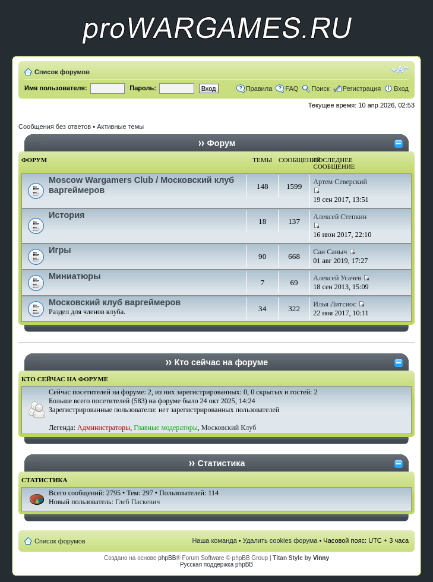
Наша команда (214, 540)
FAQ (291, 88)
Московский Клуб (228, 427)
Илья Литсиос (334, 304)
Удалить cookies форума (280, 540)
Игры (60, 250)
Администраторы (103, 427)
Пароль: (142, 87)
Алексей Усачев (337, 278)
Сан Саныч (330, 252)
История (67, 215)
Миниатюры (75, 276)
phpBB (167, 558)
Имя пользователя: (55, 87)
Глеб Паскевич (137, 502)
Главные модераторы (166, 427)
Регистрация (362, 88)
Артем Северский (340, 182)
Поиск (320, 88)
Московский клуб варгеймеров (115, 302)
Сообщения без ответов (54, 126)
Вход (401, 88)
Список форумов (62, 71)
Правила (259, 88)
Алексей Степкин (339, 217)
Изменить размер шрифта (400, 69)
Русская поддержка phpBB (216, 564)
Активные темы (120, 126)
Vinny (321, 558)
